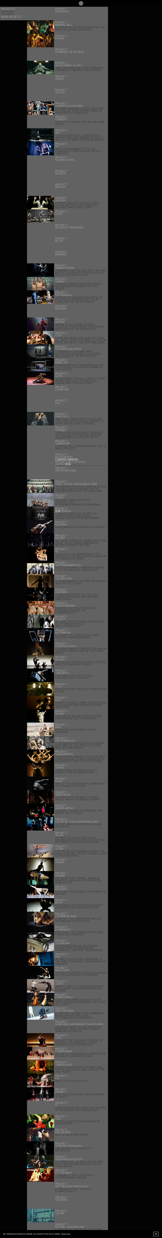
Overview (7, 11)
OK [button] (156, 1234)
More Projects (11, 16)
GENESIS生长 (63, 464)
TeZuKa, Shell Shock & (70, 461)
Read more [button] (65, 1234)
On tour (6, 14)
